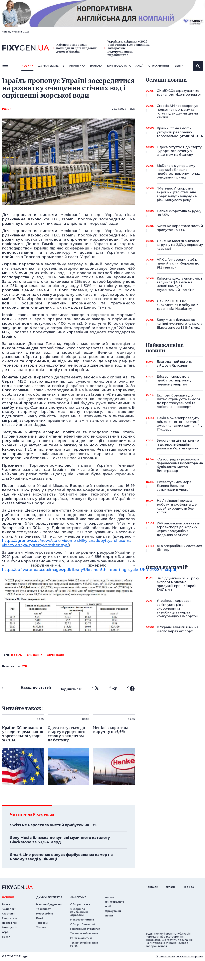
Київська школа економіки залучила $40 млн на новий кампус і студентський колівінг (179, 284)
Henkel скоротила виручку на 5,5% (179, 213)
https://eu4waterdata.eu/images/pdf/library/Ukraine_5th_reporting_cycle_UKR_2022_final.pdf (89, 570)
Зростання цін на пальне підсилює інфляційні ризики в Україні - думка (178, 444)
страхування (158, 65)
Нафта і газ (9, 922)
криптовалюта (119, 65)
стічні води (55, 654)
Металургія (9, 927)
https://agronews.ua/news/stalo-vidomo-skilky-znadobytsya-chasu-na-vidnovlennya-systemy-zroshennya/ (67, 542)
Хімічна (41, 927)
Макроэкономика (82, 919)
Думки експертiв (51, 65)
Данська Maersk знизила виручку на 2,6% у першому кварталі (180, 244)
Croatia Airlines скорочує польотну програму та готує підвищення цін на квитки (177, 111)
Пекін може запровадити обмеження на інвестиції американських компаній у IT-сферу (179, 424)
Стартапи (8, 913)
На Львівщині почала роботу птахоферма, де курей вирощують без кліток (177, 506)
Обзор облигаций (82, 924)
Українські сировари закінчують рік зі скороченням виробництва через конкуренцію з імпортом (177, 608)
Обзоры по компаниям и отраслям (79, 911)
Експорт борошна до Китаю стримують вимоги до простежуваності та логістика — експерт (178, 401)
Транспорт (43, 908)
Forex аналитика (81, 938)
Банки (6, 936)
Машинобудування (49, 904)
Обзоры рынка (80, 904)
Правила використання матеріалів (179, 956)
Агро (5, 932)
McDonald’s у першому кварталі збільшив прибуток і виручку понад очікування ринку (178, 171)
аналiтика (78, 897)
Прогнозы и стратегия (85, 928)
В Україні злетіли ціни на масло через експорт (178, 629)
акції (140, 65)
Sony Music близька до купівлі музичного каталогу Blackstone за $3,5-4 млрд (60, 839)
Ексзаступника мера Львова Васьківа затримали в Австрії (174, 486)
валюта (96, 65)
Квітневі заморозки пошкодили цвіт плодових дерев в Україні (75, 48)
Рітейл (40, 918)
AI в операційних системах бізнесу (179, 548)
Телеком (42, 922)
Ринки (6, 108)
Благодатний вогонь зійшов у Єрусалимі (174, 364)
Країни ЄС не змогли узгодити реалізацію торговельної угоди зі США (180, 132)
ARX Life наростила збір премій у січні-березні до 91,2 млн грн (178, 263)
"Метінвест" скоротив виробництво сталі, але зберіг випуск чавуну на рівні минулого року (177, 194)
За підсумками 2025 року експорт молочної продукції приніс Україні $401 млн (178, 584)
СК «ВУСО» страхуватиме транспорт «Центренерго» (179, 93)
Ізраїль (16, 654)
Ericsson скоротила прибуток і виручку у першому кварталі (174, 380)
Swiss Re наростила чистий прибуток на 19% (53, 825)
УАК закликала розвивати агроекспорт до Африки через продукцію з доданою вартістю (178, 529)
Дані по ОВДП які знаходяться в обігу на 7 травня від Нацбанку (177, 305)
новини (27, 65)
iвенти (179, 65)
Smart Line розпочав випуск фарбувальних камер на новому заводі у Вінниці (61, 857)
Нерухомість (44, 913)
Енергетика (9, 918)
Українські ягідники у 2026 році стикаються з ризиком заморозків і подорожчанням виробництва (127, 48)
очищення (34, 654)
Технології (9, 908)
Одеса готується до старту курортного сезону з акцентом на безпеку (179, 151)
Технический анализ (84, 933)
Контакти (152, 886)
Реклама (170, 886)
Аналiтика (77, 65)
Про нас (188, 886)
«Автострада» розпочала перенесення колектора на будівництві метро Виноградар (180, 465)
